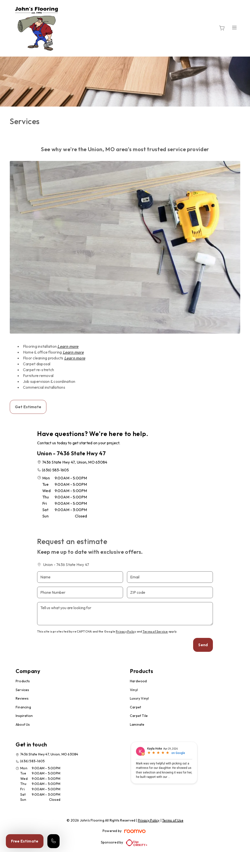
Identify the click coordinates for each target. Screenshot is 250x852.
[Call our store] (53, 841)
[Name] (80, 577)
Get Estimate (28, 406)
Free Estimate (24, 841)
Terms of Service (155, 631)
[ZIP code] (170, 592)
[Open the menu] (234, 27)
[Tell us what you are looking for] (125, 613)
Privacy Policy (126, 631)
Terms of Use (172, 820)
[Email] (170, 577)
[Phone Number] (80, 592)
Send (203, 644)
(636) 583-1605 (55, 469)
